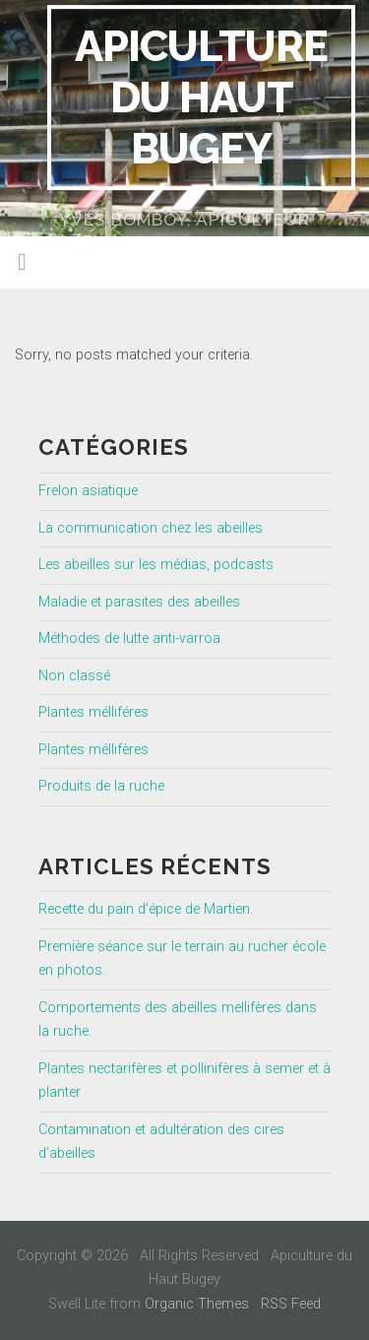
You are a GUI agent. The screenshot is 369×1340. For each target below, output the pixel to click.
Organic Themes (197, 1304)
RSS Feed (291, 1304)
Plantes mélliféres (93, 712)
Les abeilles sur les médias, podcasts (156, 564)
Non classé (74, 676)
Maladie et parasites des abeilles (139, 602)
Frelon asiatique (88, 490)
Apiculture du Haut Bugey (201, 97)
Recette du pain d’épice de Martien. (145, 909)
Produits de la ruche (101, 786)
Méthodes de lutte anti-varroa (129, 638)
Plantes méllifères (93, 749)
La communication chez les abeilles (150, 528)
